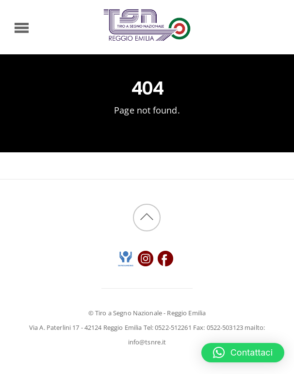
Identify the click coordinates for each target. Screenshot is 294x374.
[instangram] (145, 257)
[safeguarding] (125, 257)
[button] (242, 352)
